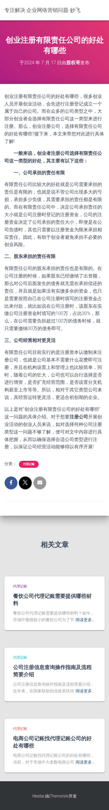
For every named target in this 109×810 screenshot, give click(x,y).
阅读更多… (85, 619)
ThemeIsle (59, 796)
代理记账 (29, 464)
